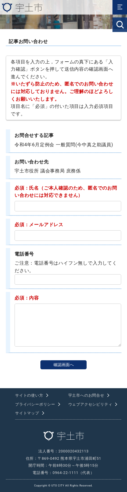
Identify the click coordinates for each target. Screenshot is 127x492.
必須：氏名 (27, 188)
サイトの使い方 (29, 395)
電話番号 (24, 254)
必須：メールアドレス (39, 224)
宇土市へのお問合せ (86, 395)
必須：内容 (27, 298)
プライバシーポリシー (35, 404)
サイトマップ (27, 413)
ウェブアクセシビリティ (90, 404)
